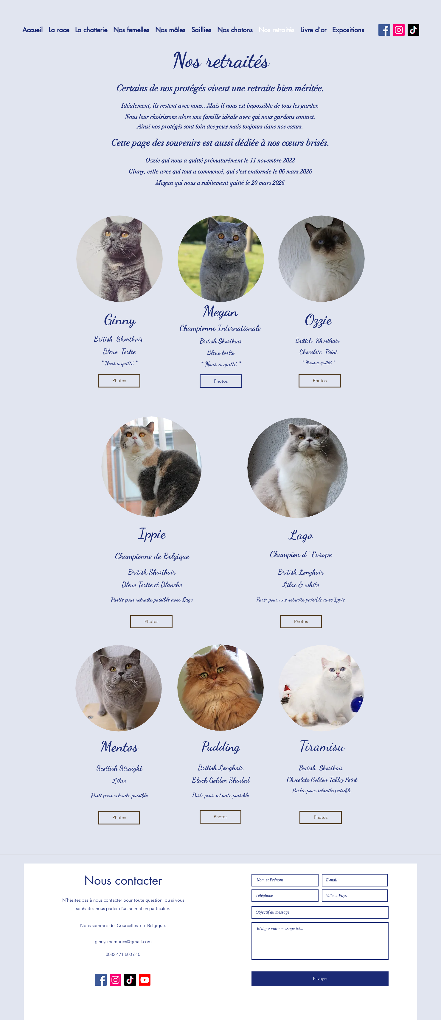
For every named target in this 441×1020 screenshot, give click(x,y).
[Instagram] (399, 30)
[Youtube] (144, 980)
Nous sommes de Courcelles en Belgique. (123, 925)
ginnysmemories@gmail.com (123, 941)
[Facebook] (384, 30)
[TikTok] (413, 30)
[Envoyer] (320, 978)
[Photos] (119, 380)
